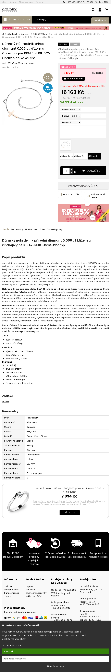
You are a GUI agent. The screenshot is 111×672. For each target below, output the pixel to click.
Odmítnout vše (55, 666)
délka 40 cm (80, 156)
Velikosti (8, 586)
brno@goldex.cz (88, 598)
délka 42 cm (94, 156)
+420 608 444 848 (89, 604)
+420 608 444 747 (72, 2)
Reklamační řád (33, 596)
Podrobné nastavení (15, 658)
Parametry (17, 229)
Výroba (7, 596)
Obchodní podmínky (36, 593)
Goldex (16, 67)
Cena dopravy (55, 229)
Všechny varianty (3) (83, 186)
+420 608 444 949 (60, 608)
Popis (6, 229)
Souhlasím (9, 651)
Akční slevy (100, 20)
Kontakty (39, 2)
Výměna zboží (11, 589)
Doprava (13, 2)
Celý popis (72, 58)
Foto (42, 229)
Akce (4, 2)
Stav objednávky (26, 2)
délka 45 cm (66, 156)
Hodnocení (31, 229)
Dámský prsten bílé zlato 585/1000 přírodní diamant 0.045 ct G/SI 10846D (69, 490)
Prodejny (41, 19)
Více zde (69, 512)
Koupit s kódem (73, 78)
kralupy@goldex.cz (60, 602)
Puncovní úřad (11, 593)
